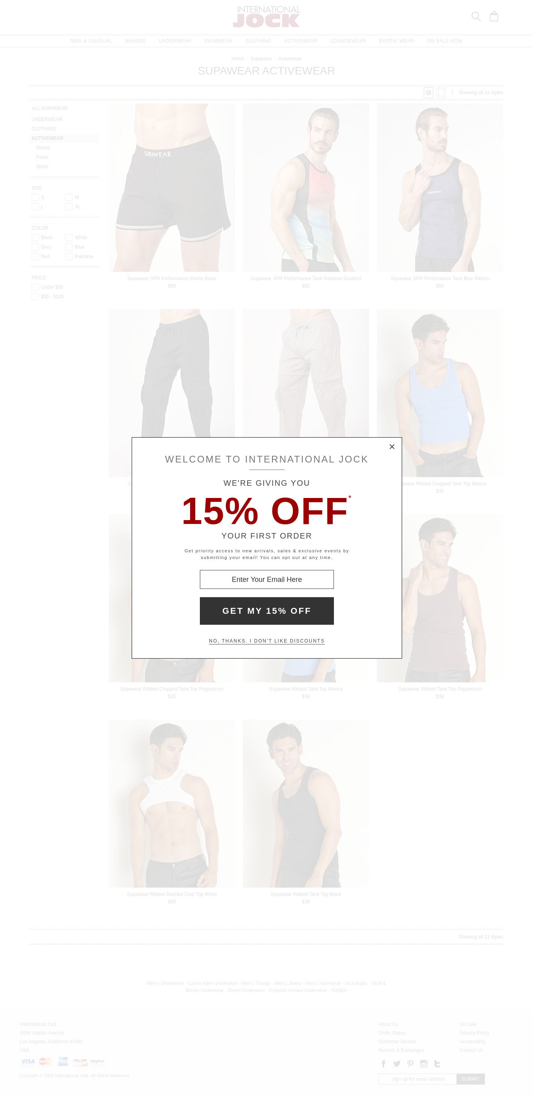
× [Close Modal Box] (392, 447)
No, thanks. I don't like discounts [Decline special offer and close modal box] (267, 641)
